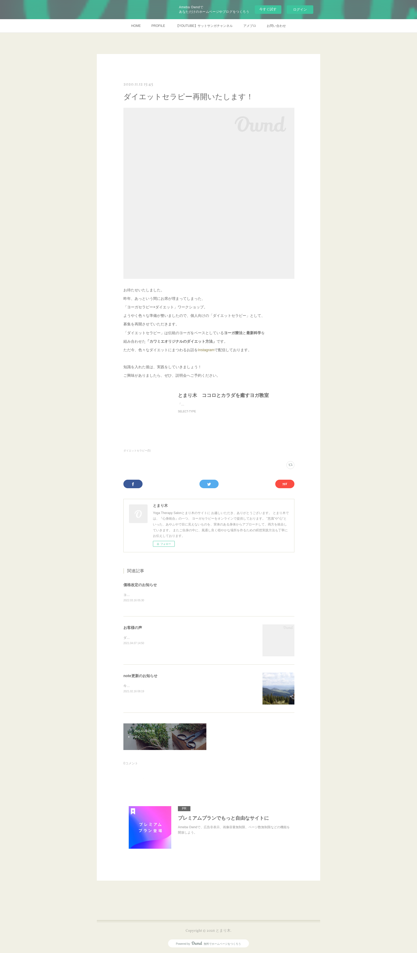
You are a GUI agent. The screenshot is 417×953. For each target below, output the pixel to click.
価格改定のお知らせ (140, 585)
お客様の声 (132, 628)
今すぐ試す (268, 9)
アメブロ (249, 26)
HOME (136, 26)
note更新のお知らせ (140, 676)
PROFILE (158, 26)
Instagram (206, 350)
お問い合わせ (276, 26)
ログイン (300, 9)
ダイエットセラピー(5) (137, 450)
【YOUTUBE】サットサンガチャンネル (204, 26)
